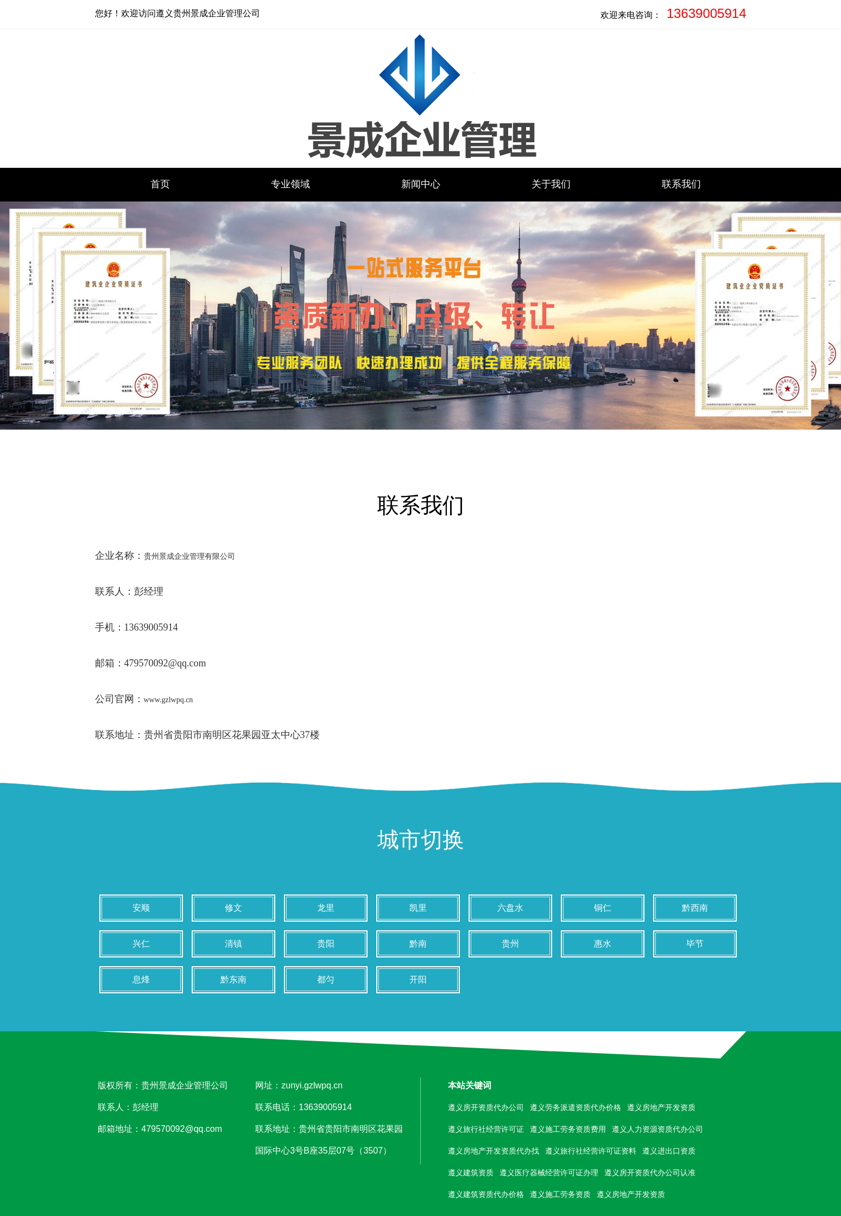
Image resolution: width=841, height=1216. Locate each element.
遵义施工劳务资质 (560, 1194)
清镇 (233, 943)
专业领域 (290, 184)
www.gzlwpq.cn (168, 700)
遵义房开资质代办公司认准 (649, 1172)
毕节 (695, 943)
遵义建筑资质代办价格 (486, 1194)
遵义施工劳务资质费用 (568, 1129)
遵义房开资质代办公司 (486, 1107)
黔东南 (233, 979)
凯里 (418, 907)
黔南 (418, 943)
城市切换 (420, 840)
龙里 (325, 907)
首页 (160, 184)
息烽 (141, 979)
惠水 (602, 943)
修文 (233, 907)
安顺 (141, 907)
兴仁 (141, 943)
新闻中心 (420, 184)
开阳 (418, 979)
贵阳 (325, 943)
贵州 (510, 943)
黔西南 (695, 907)
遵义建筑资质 (471, 1172)
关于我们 (551, 184)
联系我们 (681, 184)
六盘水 (510, 907)
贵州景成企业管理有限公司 (189, 556)
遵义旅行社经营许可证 (486, 1129)
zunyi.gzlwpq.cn (312, 1085)
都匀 (325, 979)
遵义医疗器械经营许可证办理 (548, 1172)
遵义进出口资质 (668, 1150)
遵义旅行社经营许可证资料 (590, 1150)
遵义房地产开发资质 (661, 1107)
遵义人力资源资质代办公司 (657, 1129)
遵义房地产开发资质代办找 (493, 1150)
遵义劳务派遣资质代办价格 (575, 1107)
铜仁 (602, 907)
